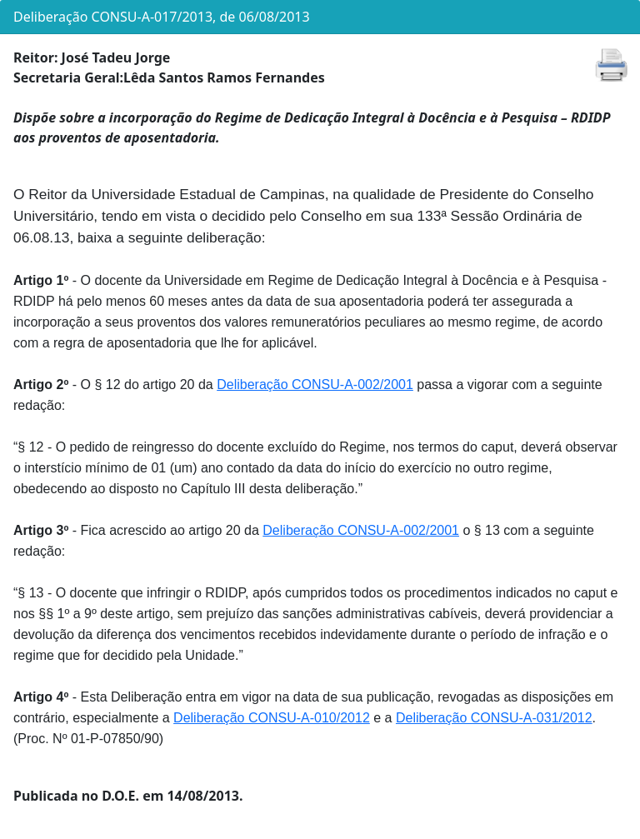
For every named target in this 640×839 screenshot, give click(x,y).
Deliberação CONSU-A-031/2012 (494, 718)
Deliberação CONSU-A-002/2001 (315, 384)
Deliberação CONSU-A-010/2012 (271, 718)
